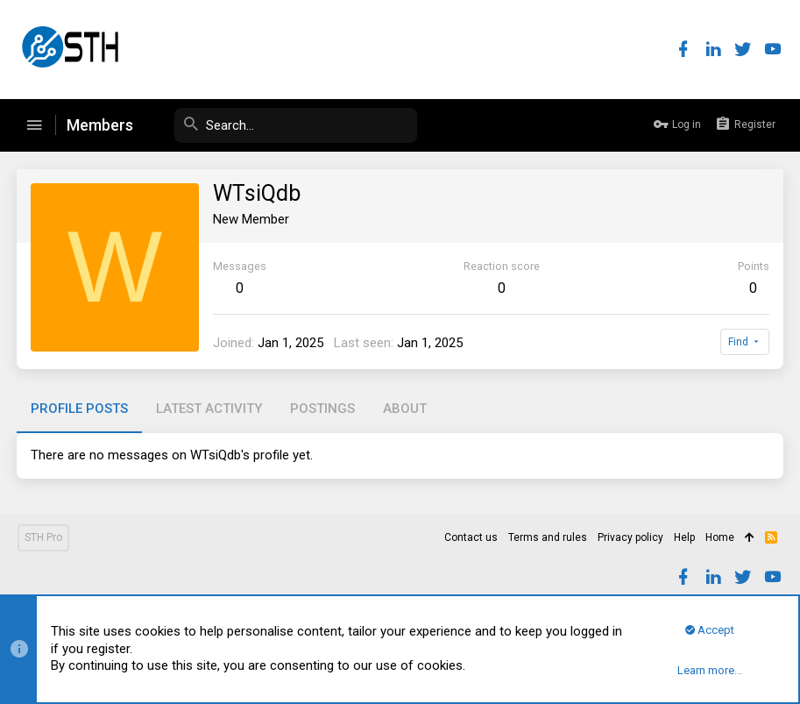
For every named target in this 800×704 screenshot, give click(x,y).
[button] (34, 125)
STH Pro (43, 537)
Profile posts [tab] (80, 408)
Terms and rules (547, 537)
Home (719, 537)
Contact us (471, 537)
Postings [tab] (323, 408)
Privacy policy (630, 537)
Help (684, 537)
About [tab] (406, 408)
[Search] (285, 125)
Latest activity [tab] (210, 408)
